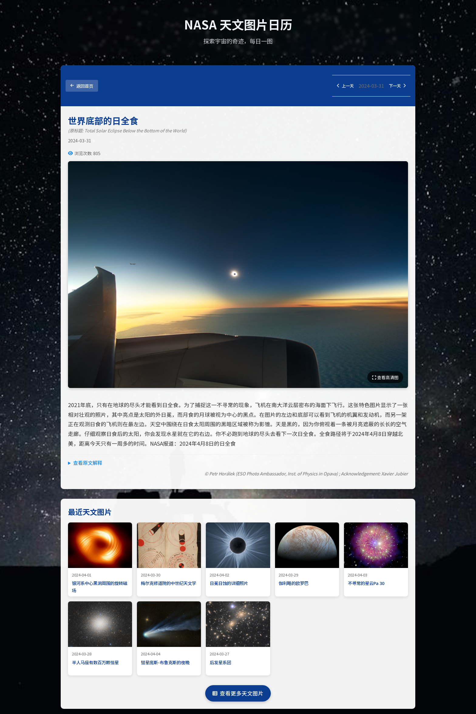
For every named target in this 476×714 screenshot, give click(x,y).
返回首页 (81, 86)
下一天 (396, 86)
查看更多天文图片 (238, 694)
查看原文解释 (87, 463)
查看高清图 (385, 378)
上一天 (340, 86)
